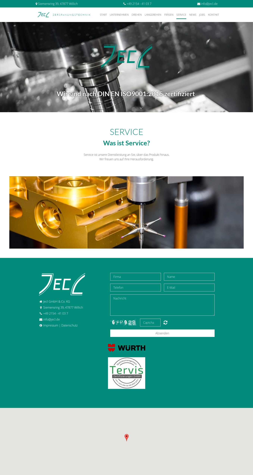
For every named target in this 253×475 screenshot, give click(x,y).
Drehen (137, 14)
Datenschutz (69, 325)
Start (103, 14)
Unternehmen (119, 14)
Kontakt (213, 14)
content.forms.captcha (165, 322)
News (192, 14)
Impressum (50, 325)
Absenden (162, 333)
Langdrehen (153, 14)
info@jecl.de (209, 4)
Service (181, 14)
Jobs (202, 14)
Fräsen (168, 14)
